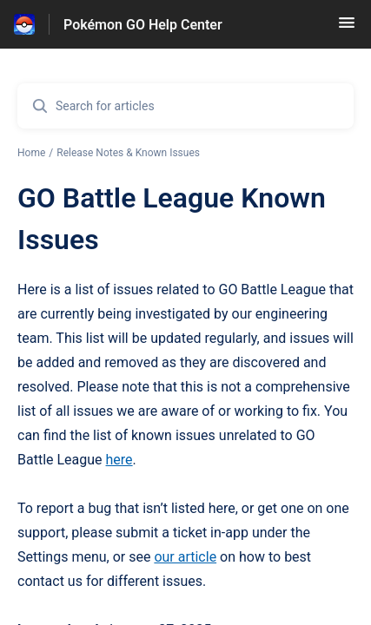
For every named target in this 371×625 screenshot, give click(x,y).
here (119, 459)
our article (185, 557)
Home (31, 153)
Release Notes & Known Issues (128, 153)
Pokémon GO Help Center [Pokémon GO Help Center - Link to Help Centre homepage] (142, 24)
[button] (346, 28)
